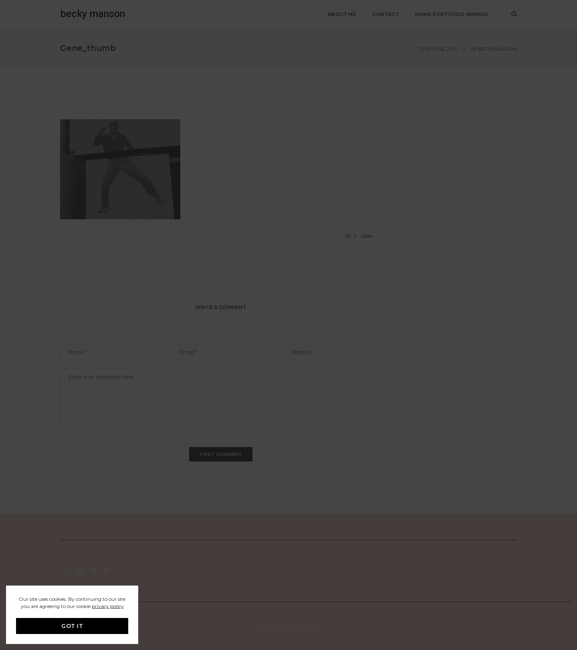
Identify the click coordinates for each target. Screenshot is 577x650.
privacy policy (108, 606)
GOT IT (72, 626)
